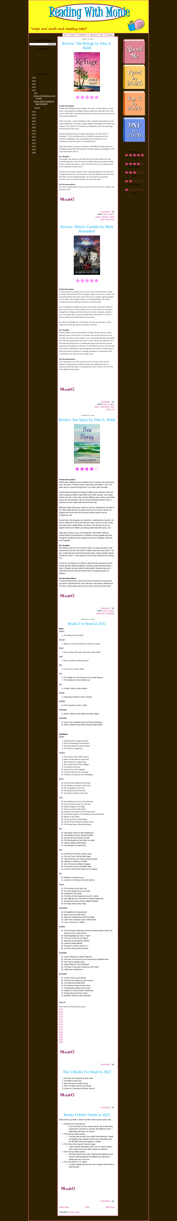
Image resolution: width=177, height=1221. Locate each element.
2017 (34, 124)
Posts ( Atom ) (75, 1212)
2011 (34, 143)
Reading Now (83, 35)
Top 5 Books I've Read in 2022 (87, 1072)
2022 (34, 90)
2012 (34, 140)
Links (101, 35)
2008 (34, 153)
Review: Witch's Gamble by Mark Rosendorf (86, 229)
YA (113, 409)
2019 (34, 118)
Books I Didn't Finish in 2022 (87, 1115)
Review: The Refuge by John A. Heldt (87, 45)
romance (105, 217)
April (36, 93)
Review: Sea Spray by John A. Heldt (87, 420)
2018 (34, 121)
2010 (34, 146)
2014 (34, 134)
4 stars (111, 611)
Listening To (93, 35)
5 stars (111, 214)
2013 (34, 137)
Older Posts (110, 1207)
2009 (34, 150)
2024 (34, 84)
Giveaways (110, 35)
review (98, 217)
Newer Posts (64, 1207)
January (37, 108)
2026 (34, 78)
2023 (34, 87)
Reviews (73, 35)
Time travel (110, 219)
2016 (34, 128)
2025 (34, 81)
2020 (34, 115)
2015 (34, 131)
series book (105, 407)
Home (65, 35)
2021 (34, 112)
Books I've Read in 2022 (87, 623)
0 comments (105, 212)
